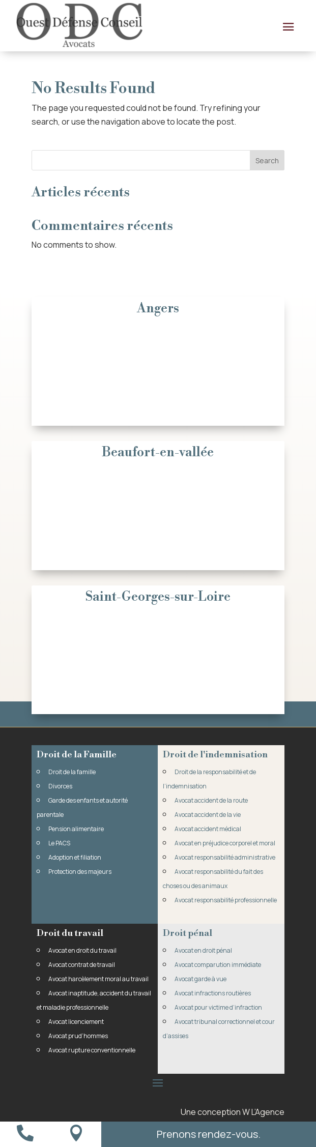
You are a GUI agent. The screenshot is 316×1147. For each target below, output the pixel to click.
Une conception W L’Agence (232, 1111)
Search (267, 160)
